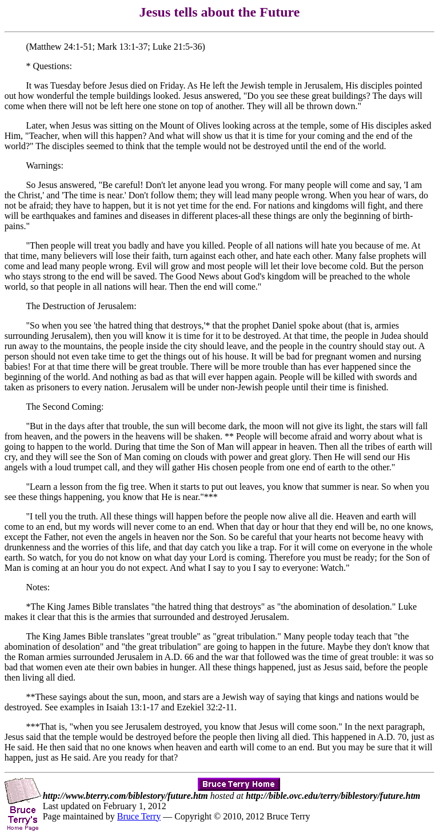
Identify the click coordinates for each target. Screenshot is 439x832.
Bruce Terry (139, 816)
